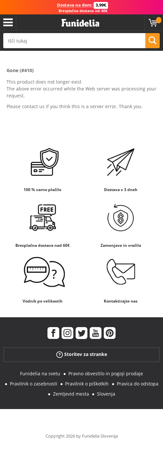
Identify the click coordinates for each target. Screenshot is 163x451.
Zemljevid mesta (71, 394)
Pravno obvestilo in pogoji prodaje (105, 373)
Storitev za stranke (81, 354)
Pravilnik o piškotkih (87, 384)
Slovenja (106, 394)
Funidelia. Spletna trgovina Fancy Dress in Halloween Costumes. (80, 23)
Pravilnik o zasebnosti (33, 384)
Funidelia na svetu (40, 373)
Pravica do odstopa (137, 384)
